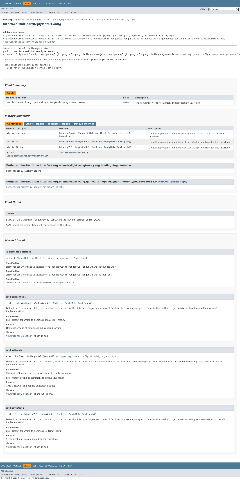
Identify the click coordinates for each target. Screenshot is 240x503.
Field (23, 12)
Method (41, 12)
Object (63, 136)
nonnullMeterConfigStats (49, 187)
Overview (6, 3)
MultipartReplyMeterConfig (87, 35)
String (20, 147)
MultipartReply (76, 38)
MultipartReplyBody (44, 42)
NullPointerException (19, 336)
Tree (40, 3)
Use (34, 3)
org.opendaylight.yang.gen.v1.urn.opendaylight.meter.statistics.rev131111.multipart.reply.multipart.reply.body (74, 19)
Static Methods (34, 124)
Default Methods (84, 124)
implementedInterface (72, 152)
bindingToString (69, 147)
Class (10, 156)
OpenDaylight (24, 478)
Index (62, 3)
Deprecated (51, 3)
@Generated (9, 48)
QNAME (126, 102)
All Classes (7, 9)
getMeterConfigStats (18, 187)
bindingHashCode (69, 141)
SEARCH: (203, 9)
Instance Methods (59, 124)
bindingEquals (67, 133)
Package (17, 3)
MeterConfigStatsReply (17, 42)
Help (69, 3)
